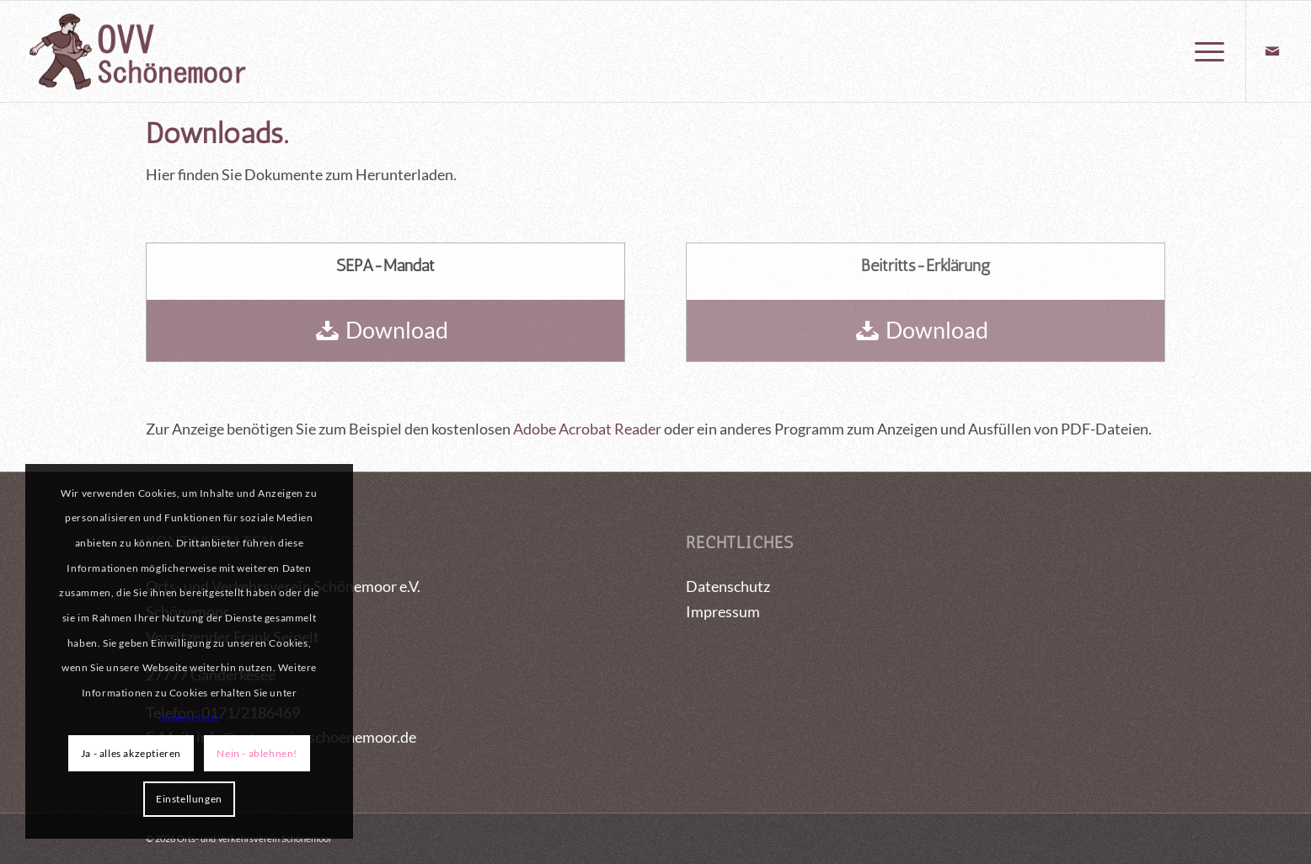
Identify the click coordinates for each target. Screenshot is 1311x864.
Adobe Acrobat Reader (587, 428)
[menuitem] (1204, 51)
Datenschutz (728, 586)
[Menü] (1204, 51)
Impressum (723, 611)
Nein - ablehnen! (257, 753)
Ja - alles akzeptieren (131, 753)
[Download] (385, 330)
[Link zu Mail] (1272, 50)
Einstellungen (189, 798)
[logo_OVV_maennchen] (136, 51)
